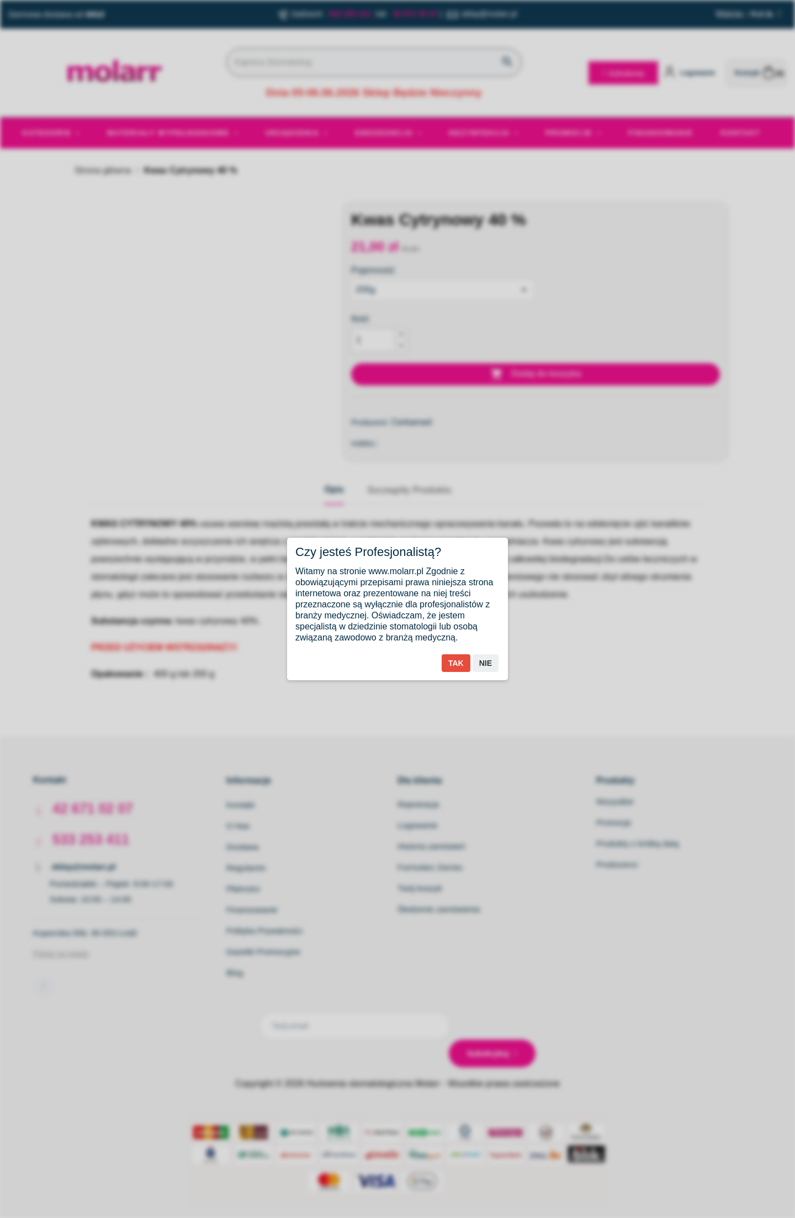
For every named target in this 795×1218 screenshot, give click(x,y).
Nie (485, 663)
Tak (456, 663)
